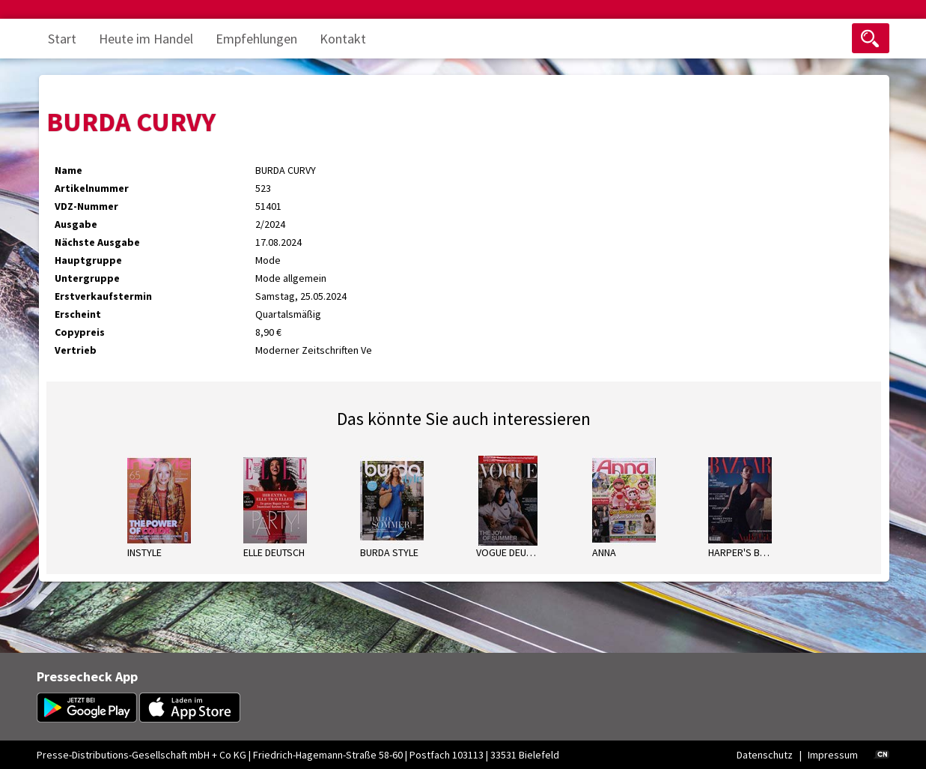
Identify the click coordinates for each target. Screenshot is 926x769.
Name (68, 170)
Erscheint (78, 314)
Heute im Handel (146, 38)
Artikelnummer (92, 188)
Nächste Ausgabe (97, 242)
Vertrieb (76, 350)
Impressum (833, 755)
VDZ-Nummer (86, 206)
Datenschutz (765, 755)
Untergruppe (87, 278)
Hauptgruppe (88, 260)
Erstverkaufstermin (103, 296)
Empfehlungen (256, 38)
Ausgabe (76, 224)
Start (62, 38)
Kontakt (343, 38)
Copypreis (80, 332)
